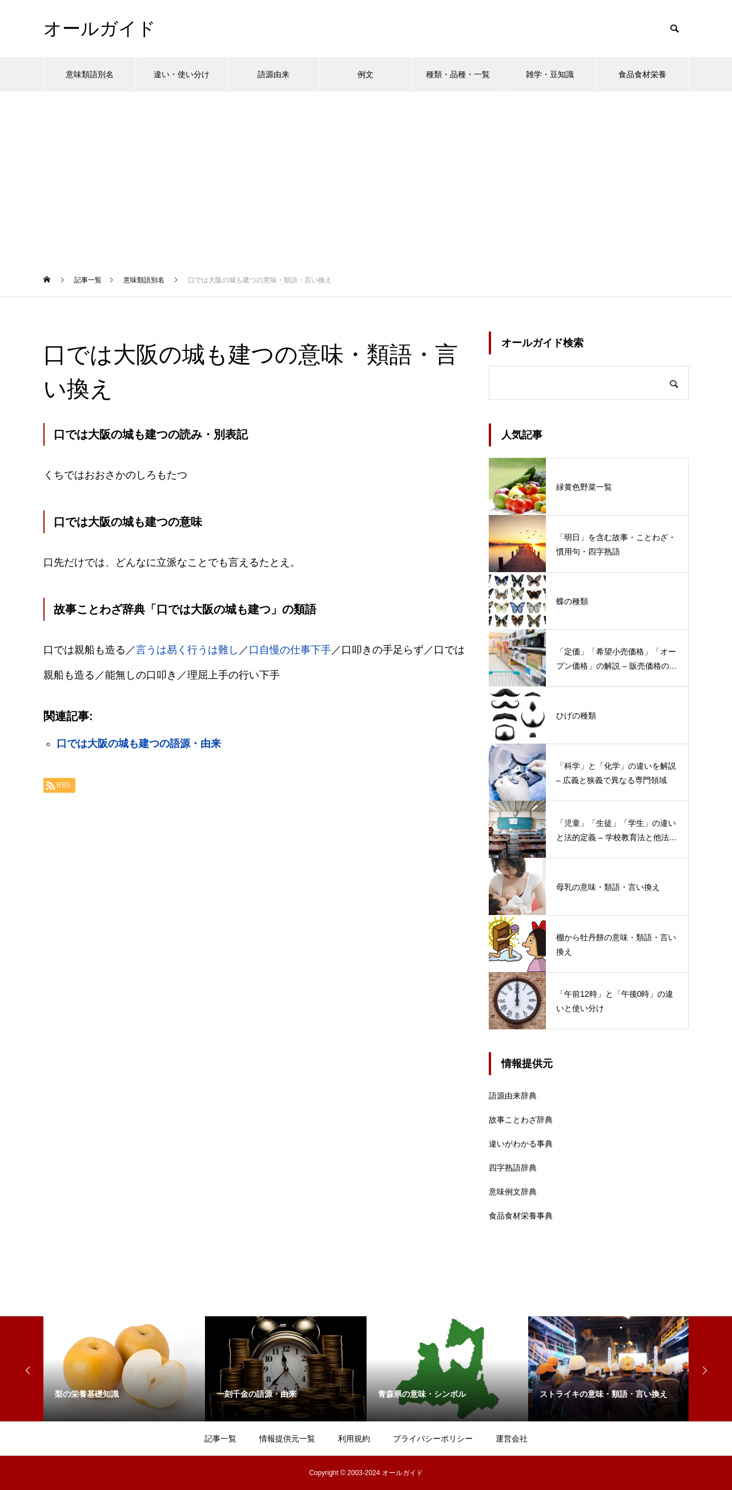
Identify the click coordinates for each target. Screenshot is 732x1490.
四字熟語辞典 (513, 1167)
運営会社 (512, 1438)
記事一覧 (220, 1438)
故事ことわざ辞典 (521, 1119)
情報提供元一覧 (287, 1438)
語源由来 (273, 74)
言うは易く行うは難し (187, 650)
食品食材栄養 (642, 74)
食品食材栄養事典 (521, 1215)
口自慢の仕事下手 (290, 650)
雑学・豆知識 (550, 74)
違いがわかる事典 (521, 1143)
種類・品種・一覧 (458, 74)
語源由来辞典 (513, 1095)
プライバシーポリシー (433, 1438)
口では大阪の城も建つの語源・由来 (139, 743)
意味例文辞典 (513, 1191)
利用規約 (354, 1438)
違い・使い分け (182, 74)
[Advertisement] (366, 177)
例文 (365, 74)
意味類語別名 (90, 74)
